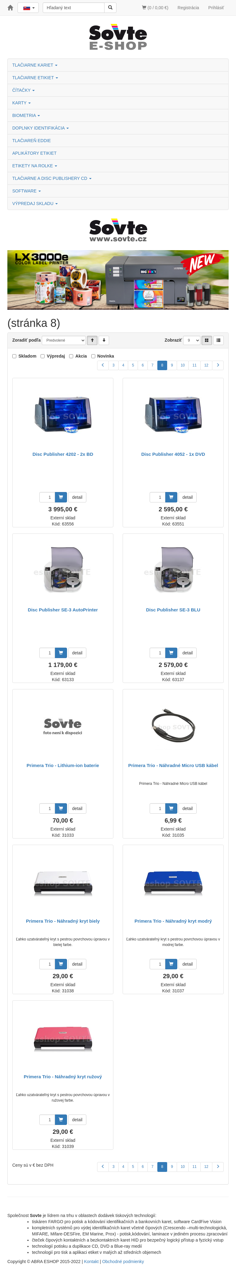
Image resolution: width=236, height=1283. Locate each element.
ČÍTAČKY (23, 90)
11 (194, 365)
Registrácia (188, 7)
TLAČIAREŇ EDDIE (31, 140)
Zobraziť (173, 340)
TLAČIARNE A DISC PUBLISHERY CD (52, 178)
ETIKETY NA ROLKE (34, 165)
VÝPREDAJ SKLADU (35, 203)
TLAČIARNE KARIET (34, 65)
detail (77, 497)
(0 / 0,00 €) (155, 7)
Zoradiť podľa (26, 340)
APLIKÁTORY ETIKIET (34, 153)
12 (206, 365)
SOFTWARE (26, 190)
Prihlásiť (216, 7)
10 (183, 365)
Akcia (81, 356)
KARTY (21, 102)
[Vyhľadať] (110, 7)
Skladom (27, 356)
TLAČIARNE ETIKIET (35, 77)
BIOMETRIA (26, 115)
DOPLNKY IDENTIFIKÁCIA (40, 128)
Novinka (105, 356)
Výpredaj (56, 356)
